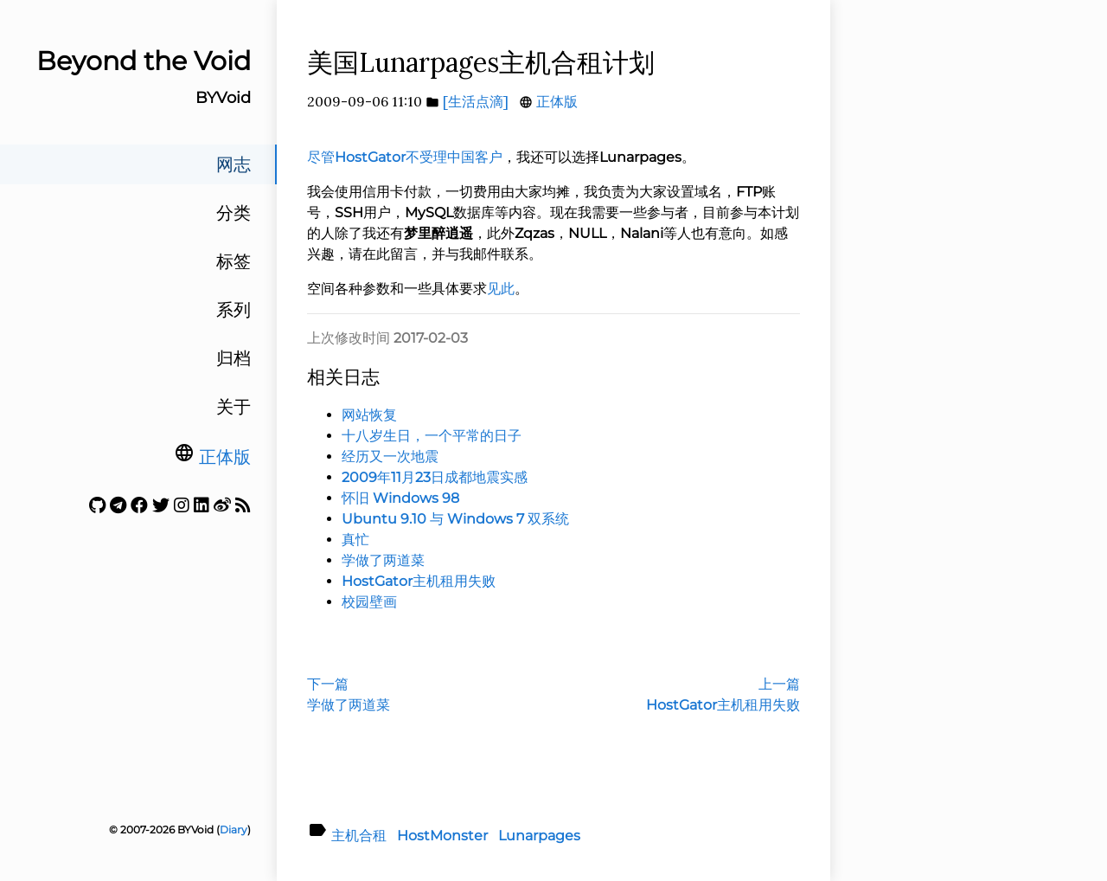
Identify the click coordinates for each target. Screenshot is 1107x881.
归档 (233, 358)
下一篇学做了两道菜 (348, 694)
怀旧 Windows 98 (400, 498)
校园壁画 (369, 602)
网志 (233, 164)
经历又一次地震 (390, 456)
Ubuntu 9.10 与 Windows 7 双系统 (455, 519)
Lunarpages (539, 835)
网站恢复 (369, 415)
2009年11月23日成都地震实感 (435, 477)
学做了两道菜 (383, 560)
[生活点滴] (476, 101)
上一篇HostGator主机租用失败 (723, 694)
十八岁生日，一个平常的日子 (432, 436)
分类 (233, 213)
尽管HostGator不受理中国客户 (404, 157)
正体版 (225, 457)
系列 (233, 309)
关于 (233, 406)
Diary (233, 829)
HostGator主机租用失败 (419, 581)
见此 (501, 288)
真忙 (355, 539)
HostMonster (442, 835)
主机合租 (359, 835)
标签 (233, 261)
